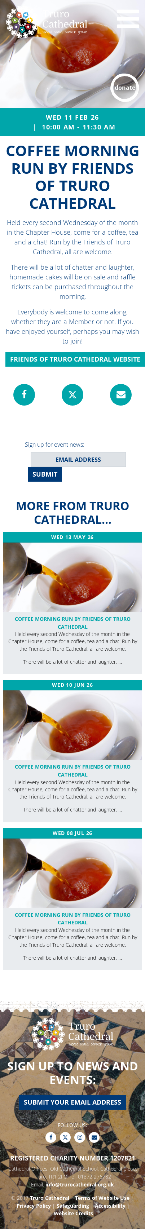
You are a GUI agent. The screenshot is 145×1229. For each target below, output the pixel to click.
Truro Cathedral (49, 1197)
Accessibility (110, 1205)
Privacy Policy (34, 1205)
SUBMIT (44, 474)
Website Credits (73, 1213)
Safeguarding (73, 1205)
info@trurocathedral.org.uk (79, 1184)
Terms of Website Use (102, 1197)
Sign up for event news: (54, 444)
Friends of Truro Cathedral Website (75, 359)
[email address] (78, 459)
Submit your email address (72, 1102)
